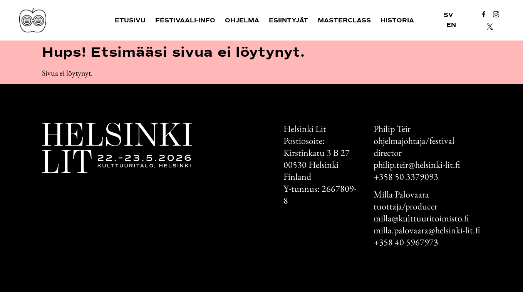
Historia (397, 20)
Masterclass (344, 20)
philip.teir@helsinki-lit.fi (417, 164)
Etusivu (130, 20)
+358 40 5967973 (406, 242)
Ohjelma (242, 20)
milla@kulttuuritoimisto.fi (421, 218)
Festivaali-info (185, 20)
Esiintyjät (288, 20)
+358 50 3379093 (406, 176)
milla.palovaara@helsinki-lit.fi (427, 230)
